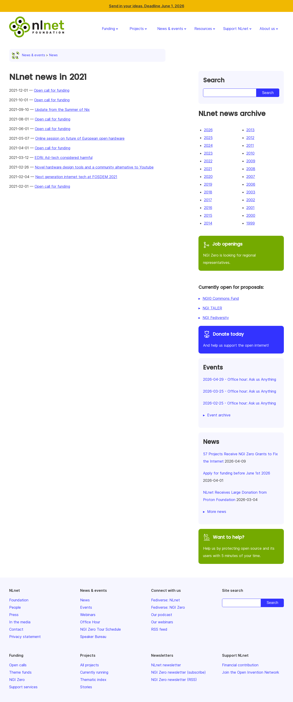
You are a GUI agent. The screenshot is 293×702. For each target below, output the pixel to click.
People (15, 607)
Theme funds (20, 672)
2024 (208, 145)
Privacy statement (25, 636)
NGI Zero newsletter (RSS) (174, 679)
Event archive (219, 415)
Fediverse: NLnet (165, 600)
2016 (208, 207)
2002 (250, 200)
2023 (208, 153)
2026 (208, 130)
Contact (16, 629)
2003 (250, 192)
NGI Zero (17, 679)
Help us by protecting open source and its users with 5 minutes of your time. (241, 545)
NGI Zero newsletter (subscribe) (178, 672)
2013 (250, 130)
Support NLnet (235, 28)
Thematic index (93, 679)
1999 (250, 223)
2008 (250, 168)
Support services (23, 687)
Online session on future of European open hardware (80, 138)
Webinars (87, 614)
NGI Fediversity (216, 317)
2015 (208, 215)
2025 (208, 137)
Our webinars (162, 622)
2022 (208, 161)
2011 (250, 145)
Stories (86, 687)
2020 (208, 176)
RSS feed (159, 629)
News (53, 55)
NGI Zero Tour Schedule (100, 629)
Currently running (94, 672)
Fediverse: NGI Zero (168, 607)
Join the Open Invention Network (250, 672)
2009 (250, 161)
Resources (203, 28)
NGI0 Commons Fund (221, 298)
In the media (19, 622)
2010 (250, 153)
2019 (208, 184)
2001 (250, 207)
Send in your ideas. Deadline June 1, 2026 (146, 6)
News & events (170, 28)
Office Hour (90, 622)
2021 (208, 168)
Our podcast (161, 614)
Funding (108, 28)
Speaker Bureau (93, 636)
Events (86, 607)
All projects (89, 665)
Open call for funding (51, 90)
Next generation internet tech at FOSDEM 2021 (76, 176)
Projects (137, 28)
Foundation (18, 600)
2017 (208, 200)
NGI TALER (212, 308)
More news (216, 511)
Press (14, 614)
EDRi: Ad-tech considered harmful (63, 157)
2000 (250, 215)
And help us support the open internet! (241, 339)
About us (267, 28)
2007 (250, 176)
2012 (250, 137)
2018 (208, 192)
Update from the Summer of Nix (62, 109)
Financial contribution (240, 665)
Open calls (18, 665)
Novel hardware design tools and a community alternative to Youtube (94, 167)
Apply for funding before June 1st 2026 (236, 473)
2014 (208, 223)
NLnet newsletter (166, 665)
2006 (250, 184)
